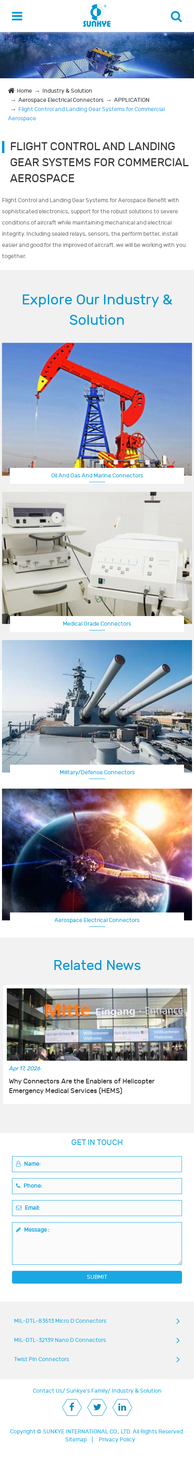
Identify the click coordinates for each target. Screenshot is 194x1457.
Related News (97, 966)
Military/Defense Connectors (97, 772)
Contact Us (47, 1390)
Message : (33, 1229)
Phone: (29, 1186)
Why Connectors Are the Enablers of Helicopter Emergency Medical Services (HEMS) (81, 1086)
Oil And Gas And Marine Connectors (97, 475)
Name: (28, 1164)
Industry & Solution (67, 90)
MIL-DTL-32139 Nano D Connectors (60, 1340)
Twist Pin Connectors (41, 1359)
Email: (28, 1208)
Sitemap (76, 1439)
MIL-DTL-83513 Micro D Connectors (60, 1321)
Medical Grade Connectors (97, 623)
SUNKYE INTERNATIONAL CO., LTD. (87, 1431)
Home (24, 90)
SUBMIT (97, 1277)
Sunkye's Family (87, 1390)
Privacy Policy (117, 1439)
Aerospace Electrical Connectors (61, 100)
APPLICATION (132, 100)
